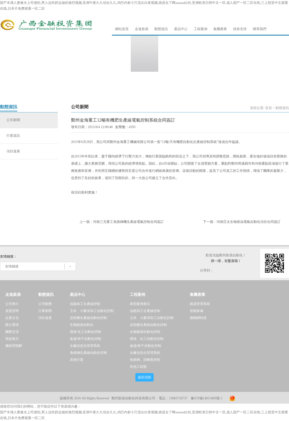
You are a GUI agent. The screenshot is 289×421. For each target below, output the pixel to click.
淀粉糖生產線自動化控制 (88, 318)
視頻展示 (12, 339)
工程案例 (200, 29)
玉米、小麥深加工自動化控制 (92, 311)
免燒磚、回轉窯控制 (145, 360)
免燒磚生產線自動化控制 (88, 353)
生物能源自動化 (81, 325)
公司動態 (45, 304)
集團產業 (220, 29)
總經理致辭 (13, 346)
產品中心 (181, 29)
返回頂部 (144, 377)
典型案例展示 (140, 304)
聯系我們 (259, 29)
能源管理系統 (200, 304)
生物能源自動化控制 (145, 332)
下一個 (208, 222)
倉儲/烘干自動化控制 (85, 339)
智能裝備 (196, 311)
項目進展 (13, 151)
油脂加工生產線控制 (85, 304)
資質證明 (12, 311)
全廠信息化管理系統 (85, 346)
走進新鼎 (141, 29)
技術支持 (240, 29)
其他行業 (76, 360)
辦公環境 (12, 325)
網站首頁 (122, 29)
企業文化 (12, 318)
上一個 (84, 222)
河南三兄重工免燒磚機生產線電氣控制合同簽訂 (128, 222)
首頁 (268, 108)
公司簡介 (12, 304)
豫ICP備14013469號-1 (206, 398)
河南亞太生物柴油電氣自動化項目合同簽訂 (249, 222)
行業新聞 (45, 311)
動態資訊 (161, 29)
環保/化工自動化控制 (85, 332)
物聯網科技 (198, 318)
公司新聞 (13, 120)
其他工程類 (138, 367)
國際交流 (12, 332)
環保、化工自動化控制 (147, 339)
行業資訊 (13, 135)
